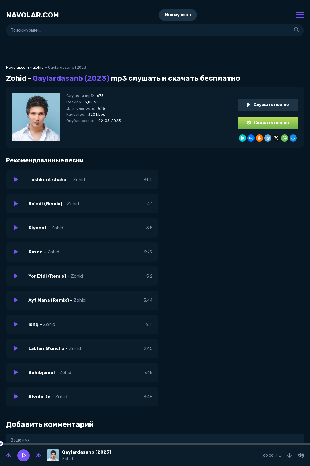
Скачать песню (268, 122)
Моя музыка (178, 14)
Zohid (38, 67)
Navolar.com (17, 67)
